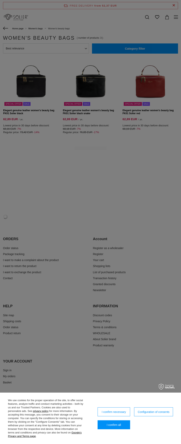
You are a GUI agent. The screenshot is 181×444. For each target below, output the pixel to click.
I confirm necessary (114, 412)
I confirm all (114, 424)
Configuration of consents (153, 412)
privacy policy (40, 411)
